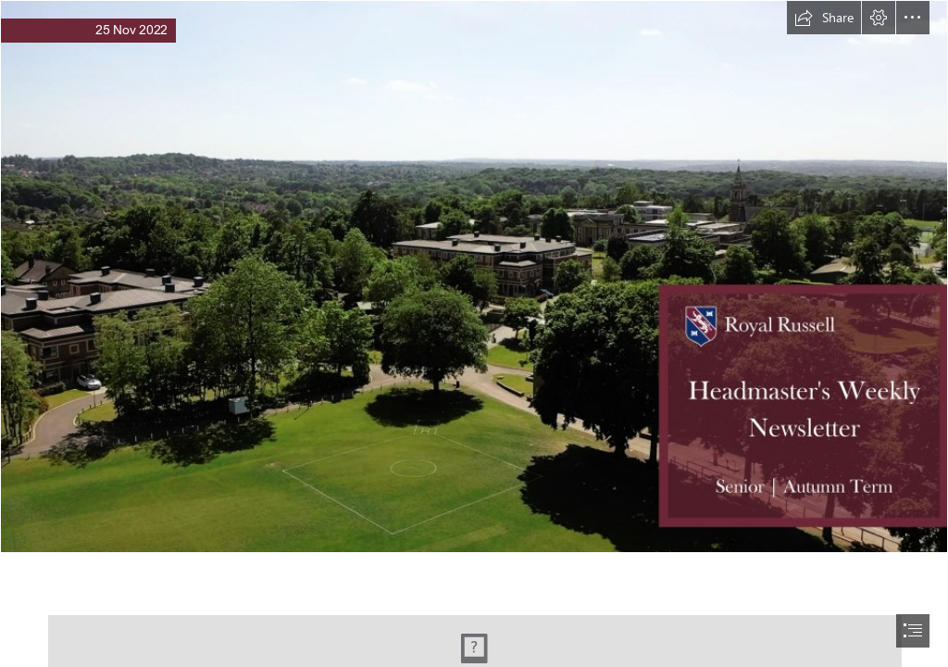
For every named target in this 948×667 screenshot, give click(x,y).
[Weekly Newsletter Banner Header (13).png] (474, 276)
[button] (824, 17)
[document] (474, 333)
